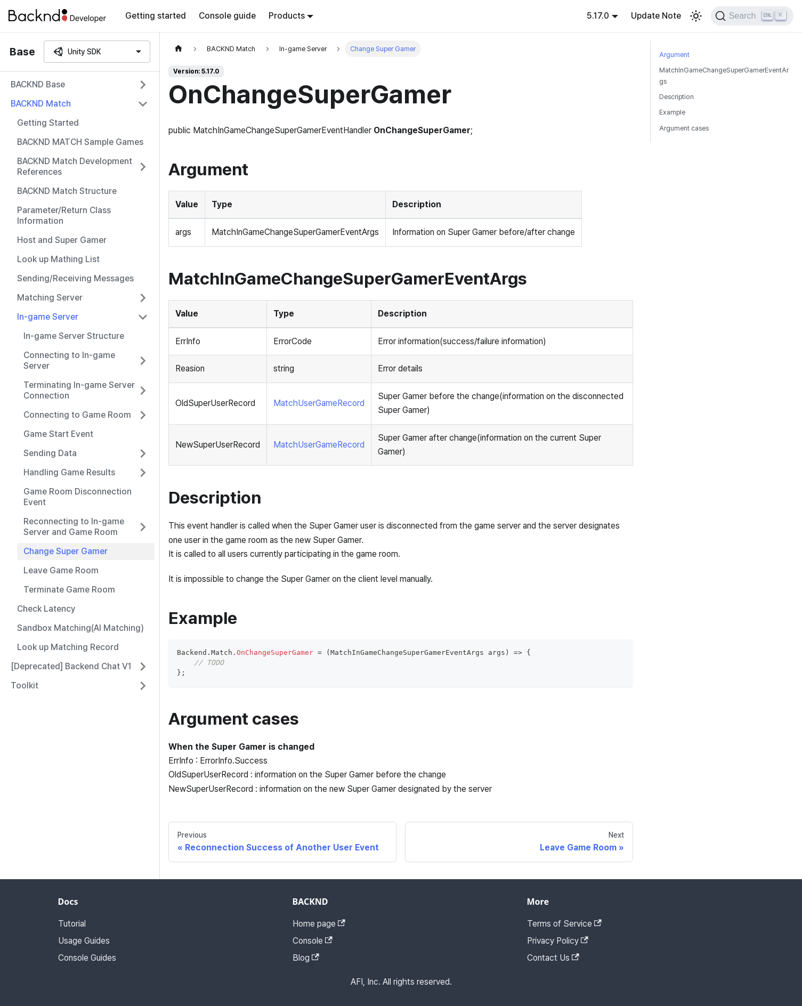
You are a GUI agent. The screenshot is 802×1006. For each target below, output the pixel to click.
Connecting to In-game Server (69, 360)
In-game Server (47, 317)
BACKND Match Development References (74, 166)
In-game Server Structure (73, 336)
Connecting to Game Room (77, 415)
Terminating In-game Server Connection (79, 390)
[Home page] (178, 48)
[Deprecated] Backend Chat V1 (71, 666)
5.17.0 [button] (598, 16)
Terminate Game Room (69, 590)
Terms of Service (564, 924)
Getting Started (48, 123)
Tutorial (72, 924)
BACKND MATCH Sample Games (80, 142)
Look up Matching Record (68, 647)
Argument (674, 55)
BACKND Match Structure (67, 191)
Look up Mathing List (58, 259)
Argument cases (684, 128)
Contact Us (553, 958)
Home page (319, 924)
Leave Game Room (61, 570)
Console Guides (87, 958)
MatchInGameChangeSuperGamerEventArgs (724, 75)
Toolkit (24, 685)
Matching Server (50, 298)
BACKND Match (41, 104)
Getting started (155, 16)
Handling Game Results (69, 472)
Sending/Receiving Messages (75, 278)
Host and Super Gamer (62, 240)
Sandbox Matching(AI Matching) (80, 628)
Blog (306, 958)
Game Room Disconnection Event (77, 496)
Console (313, 941)
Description (676, 97)
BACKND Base (38, 84)
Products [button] (287, 16)
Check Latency (46, 609)
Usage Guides (84, 941)
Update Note (656, 16)
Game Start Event (58, 434)
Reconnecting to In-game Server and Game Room (73, 526)
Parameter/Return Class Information (64, 215)
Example (672, 112)
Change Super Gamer (65, 551)
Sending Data (50, 453)
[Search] (752, 16)
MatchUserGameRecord (318, 403)
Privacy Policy (557, 941)
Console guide (227, 16)
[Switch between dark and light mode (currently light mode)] (695, 16)
